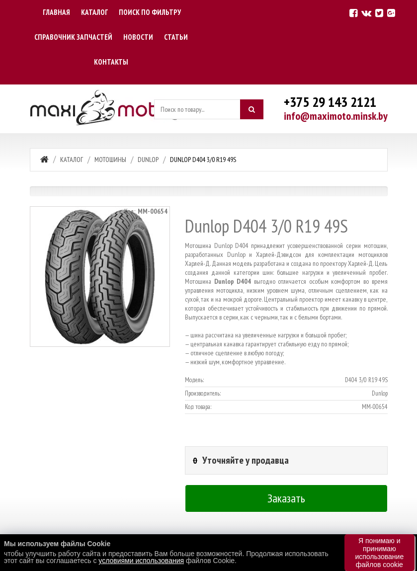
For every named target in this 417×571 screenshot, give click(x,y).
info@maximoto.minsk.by (336, 116)
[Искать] (251, 109)
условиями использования (141, 561)
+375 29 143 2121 (330, 101)
